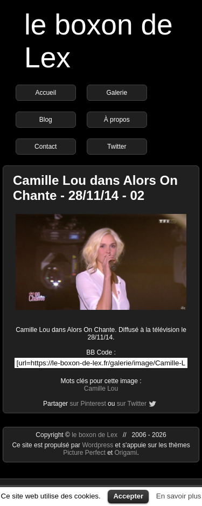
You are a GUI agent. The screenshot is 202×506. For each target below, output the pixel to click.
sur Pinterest (87, 403)
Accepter (128, 496)
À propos (117, 119)
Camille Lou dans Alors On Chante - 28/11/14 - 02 (95, 188)
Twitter (116, 146)
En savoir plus (178, 496)
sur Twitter (132, 403)
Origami (126, 452)
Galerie (116, 92)
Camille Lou (101, 388)
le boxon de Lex (94, 435)
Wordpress (98, 445)
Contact (45, 146)
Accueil (45, 92)
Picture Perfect (84, 452)
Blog (45, 119)
